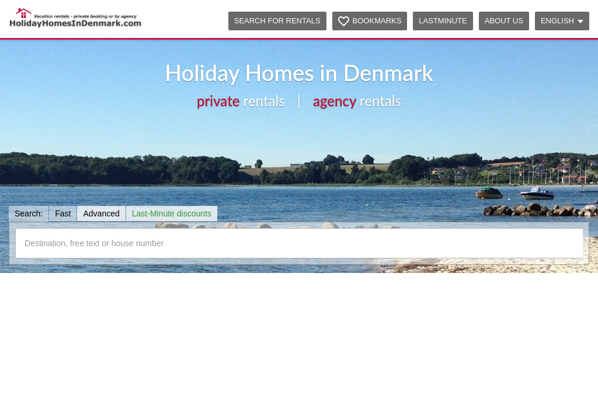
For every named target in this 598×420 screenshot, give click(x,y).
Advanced (101, 213)
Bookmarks (377, 20)
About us (504, 20)
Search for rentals (277, 20)
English (562, 20)
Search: (29, 213)
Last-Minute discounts (171, 213)
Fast (63, 213)
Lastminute (443, 20)
